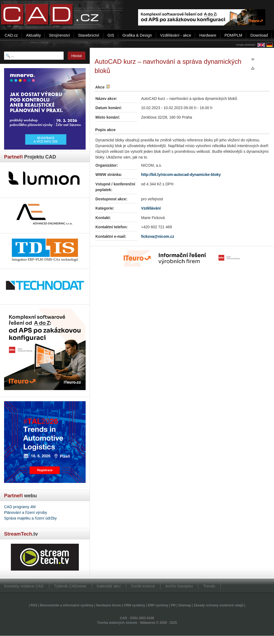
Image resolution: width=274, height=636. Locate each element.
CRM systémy (134, 605)
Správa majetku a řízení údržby (30, 518)
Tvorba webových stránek (117, 623)
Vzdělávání (151, 208)
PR (173, 605)
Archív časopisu (179, 586)
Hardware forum (108, 605)
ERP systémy (158, 605)
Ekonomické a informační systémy (67, 605)
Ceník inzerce (143, 586)
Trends (209, 586)
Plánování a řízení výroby (25, 512)
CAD (123, 618)
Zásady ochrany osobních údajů (218, 605)
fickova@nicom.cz (157, 236)
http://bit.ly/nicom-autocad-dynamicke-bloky (181, 174)
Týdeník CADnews (70, 586)
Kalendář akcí (109, 586)
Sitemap (184, 605)
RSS (33, 605)
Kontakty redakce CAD (24, 586)
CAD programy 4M (20, 507)
